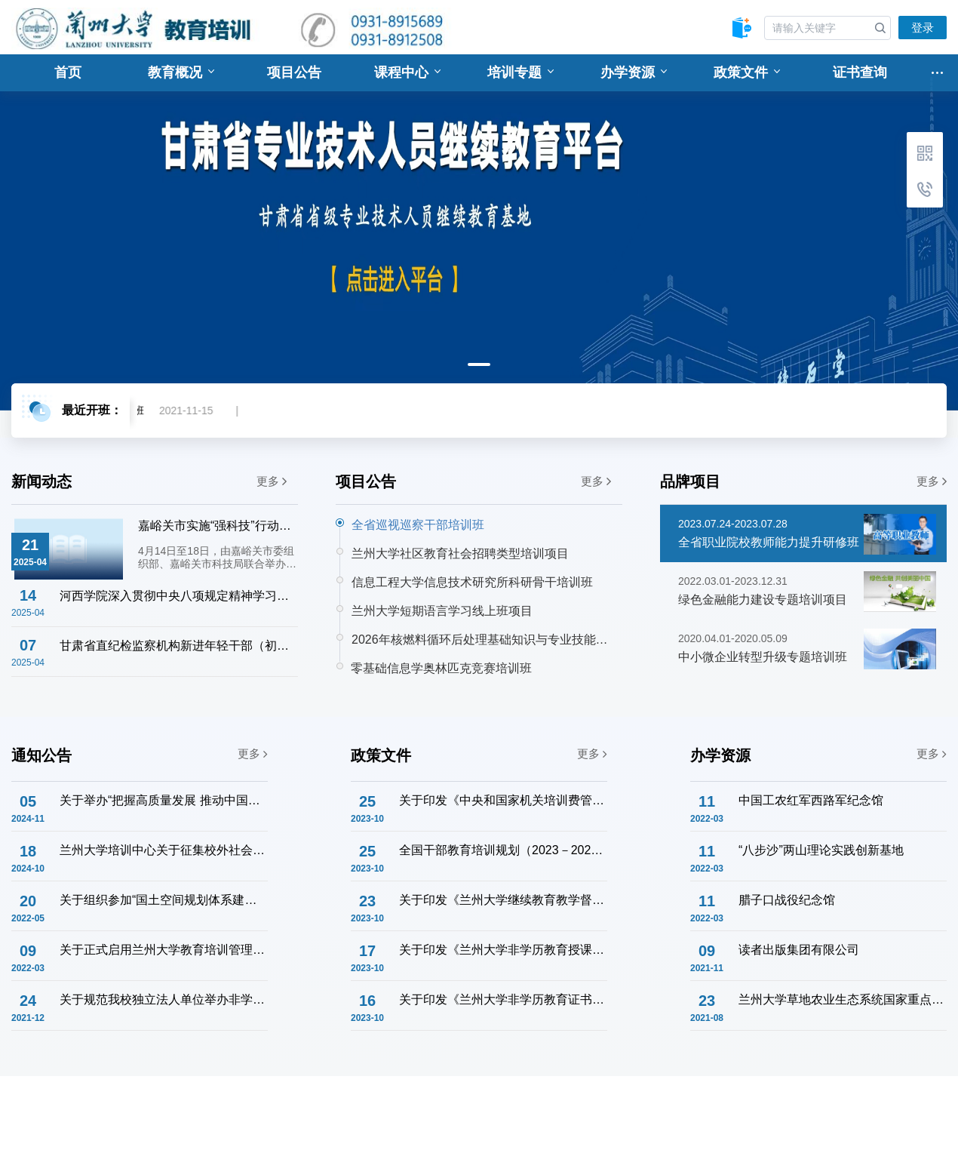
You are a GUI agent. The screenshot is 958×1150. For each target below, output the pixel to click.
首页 (67, 72)
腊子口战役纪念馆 (786, 899)
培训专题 (520, 72)
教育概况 (181, 72)
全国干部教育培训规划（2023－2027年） (502, 850)
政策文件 (747, 72)
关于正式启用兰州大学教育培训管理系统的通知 (163, 949)
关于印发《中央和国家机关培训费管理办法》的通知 (502, 800)
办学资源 (633, 72)
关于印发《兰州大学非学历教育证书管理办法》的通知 (502, 999)
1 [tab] (479, 364)
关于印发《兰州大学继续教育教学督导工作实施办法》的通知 (502, 899)
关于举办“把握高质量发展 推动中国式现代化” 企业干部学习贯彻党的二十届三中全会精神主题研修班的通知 (163, 800)
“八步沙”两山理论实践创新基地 (821, 850)
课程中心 (407, 72)
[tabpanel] (479, 232)
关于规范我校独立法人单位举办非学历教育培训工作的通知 (163, 999)
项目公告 (294, 72)
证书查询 (860, 72)
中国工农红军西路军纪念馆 (810, 800)
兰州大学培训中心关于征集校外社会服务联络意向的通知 (163, 850)
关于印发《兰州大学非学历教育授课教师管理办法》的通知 (502, 949)
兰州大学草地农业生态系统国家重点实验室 (841, 999)
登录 (922, 27)
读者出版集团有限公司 (798, 949)
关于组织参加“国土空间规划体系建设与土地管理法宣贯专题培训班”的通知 (163, 899)
